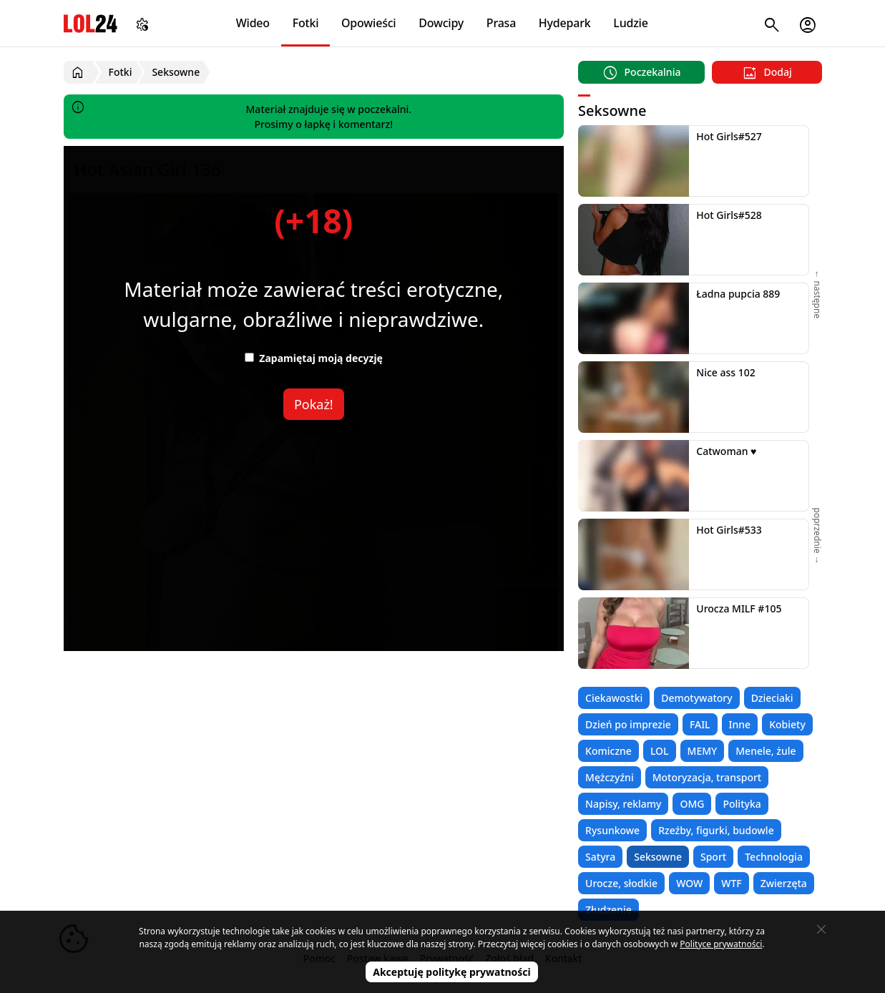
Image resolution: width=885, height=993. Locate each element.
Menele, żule (765, 751)
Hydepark (565, 23)
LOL (659, 751)
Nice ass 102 (725, 372)
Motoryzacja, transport (707, 777)
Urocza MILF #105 (738, 608)
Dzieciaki (772, 698)
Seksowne (658, 857)
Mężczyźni (609, 777)
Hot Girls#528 (729, 215)
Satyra (600, 857)
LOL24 (90, 23)
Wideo (253, 23)
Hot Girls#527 (729, 136)
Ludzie (630, 23)
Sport (713, 857)
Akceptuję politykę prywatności (452, 972)
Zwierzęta (784, 883)
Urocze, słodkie (621, 883)
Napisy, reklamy (623, 804)
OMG (692, 804)
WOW (689, 883)
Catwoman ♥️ (726, 451)
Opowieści (368, 23)
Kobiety (787, 724)
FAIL (700, 724)
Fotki (306, 23)
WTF (731, 883)
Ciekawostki (613, 698)
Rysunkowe (612, 830)
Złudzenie (608, 909)
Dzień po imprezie (628, 724)
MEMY (703, 751)
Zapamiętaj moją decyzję (314, 358)
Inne (740, 724)
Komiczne (608, 751)
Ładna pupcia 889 (738, 293)
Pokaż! (313, 404)
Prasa (501, 23)
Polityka (742, 804)
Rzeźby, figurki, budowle (716, 830)
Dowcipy (441, 23)
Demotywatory (696, 698)
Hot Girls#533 (729, 530)
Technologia (774, 857)
